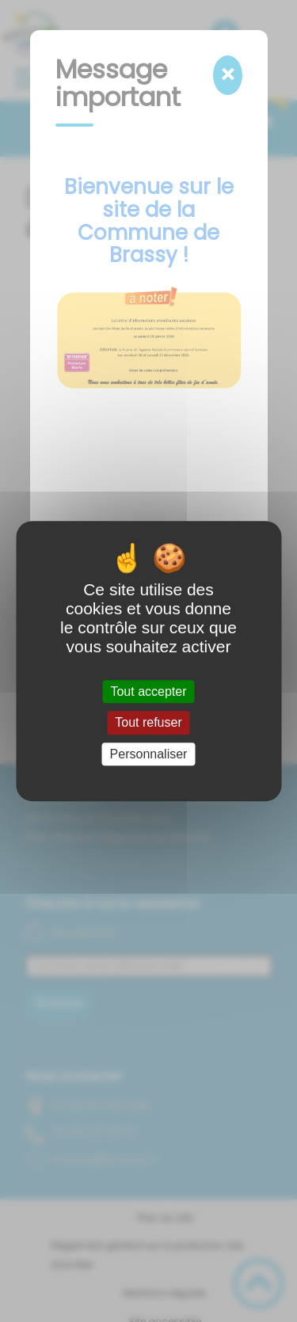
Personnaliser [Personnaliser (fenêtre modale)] (149, 754)
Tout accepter (148, 691)
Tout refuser (148, 723)
